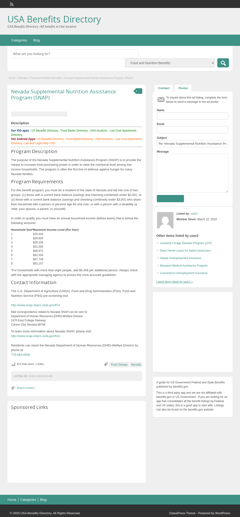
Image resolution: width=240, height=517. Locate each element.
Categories (19, 40)
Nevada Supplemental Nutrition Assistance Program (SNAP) (63, 94)
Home (12, 78)
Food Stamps (119, 364)
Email (160, 124)
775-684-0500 (20, 354)
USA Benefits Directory (54, 19)
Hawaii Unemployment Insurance (180, 258)
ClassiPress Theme (182, 513)
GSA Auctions (98, 130)
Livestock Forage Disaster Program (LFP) (186, 243)
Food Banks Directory (74, 130)
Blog (36, 40)
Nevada (23, 78)
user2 (194, 213)
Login (226, 4)
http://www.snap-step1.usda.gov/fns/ (35, 305)
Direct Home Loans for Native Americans (185, 250)
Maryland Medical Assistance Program (184, 265)
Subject (162, 137)
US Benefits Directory (44, 130)
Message (163, 151)
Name (161, 110)
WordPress (222, 513)
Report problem (26, 387)
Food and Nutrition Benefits (45, 78)
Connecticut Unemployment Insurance (183, 273)
